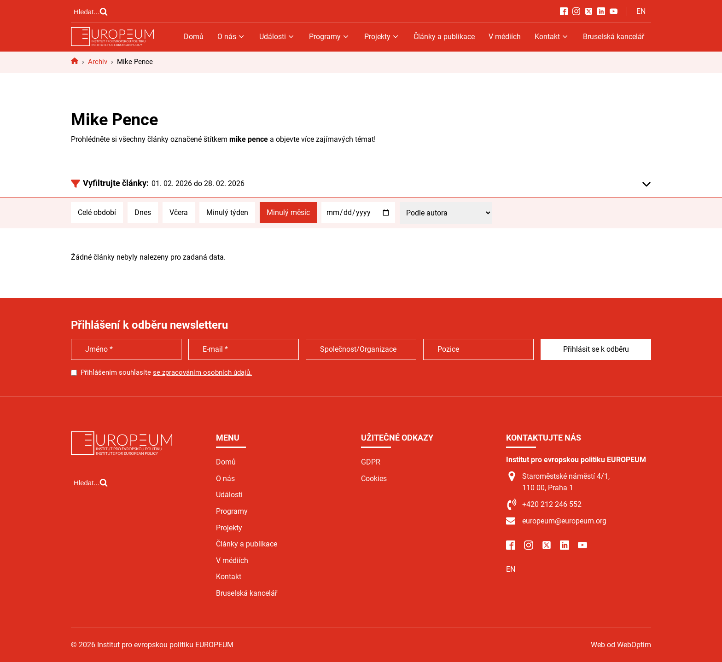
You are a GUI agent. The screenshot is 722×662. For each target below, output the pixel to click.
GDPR (370, 462)
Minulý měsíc (288, 212)
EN (641, 11)
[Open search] (91, 11)
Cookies (374, 478)
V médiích (505, 36)
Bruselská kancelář (613, 36)
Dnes (142, 212)
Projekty (382, 36)
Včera (178, 212)
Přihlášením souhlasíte (166, 372)
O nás (231, 36)
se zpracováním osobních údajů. (202, 372)
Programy (329, 36)
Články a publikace (444, 36)
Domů (194, 36)
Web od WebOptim (621, 644)
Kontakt (552, 36)
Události (277, 36)
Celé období (97, 212)
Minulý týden (227, 212)
